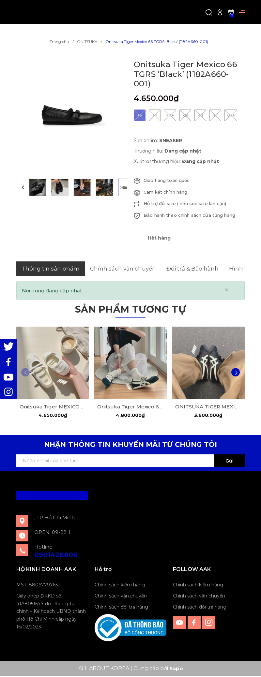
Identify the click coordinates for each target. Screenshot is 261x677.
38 (185, 115)
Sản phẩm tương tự (130, 308)
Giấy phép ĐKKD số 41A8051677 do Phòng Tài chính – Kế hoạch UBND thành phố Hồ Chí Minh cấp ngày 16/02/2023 (51, 612)
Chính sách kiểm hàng (120, 586)
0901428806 (55, 556)
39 (200, 115)
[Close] (226, 290)
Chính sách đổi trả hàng (121, 608)
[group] (71, 115)
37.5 (170, 115)
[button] (22, 187)
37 (155, 115)
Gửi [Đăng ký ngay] (229, 462)
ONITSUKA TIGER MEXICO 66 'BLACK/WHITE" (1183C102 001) (208, 407)
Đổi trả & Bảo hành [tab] (192, 268)
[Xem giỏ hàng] (231, 12)
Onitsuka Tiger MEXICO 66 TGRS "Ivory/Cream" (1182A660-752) (53, 407)
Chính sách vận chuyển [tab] (123, 268)
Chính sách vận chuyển (121, 597)
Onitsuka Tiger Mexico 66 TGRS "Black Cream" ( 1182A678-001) (130, 407)
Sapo (176, 669)
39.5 (230, 115)
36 (140, 115)
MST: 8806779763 (37, 586)
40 (215, 115)
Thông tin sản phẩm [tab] (51, 268)
